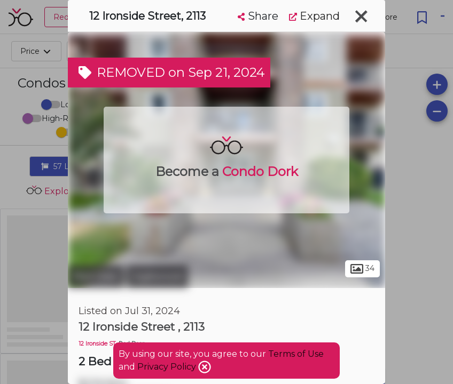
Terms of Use (296, 354)
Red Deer (96, 276)
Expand (314, 16)
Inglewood (157, 276)
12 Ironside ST (97, 343)
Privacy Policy (167, 367)
